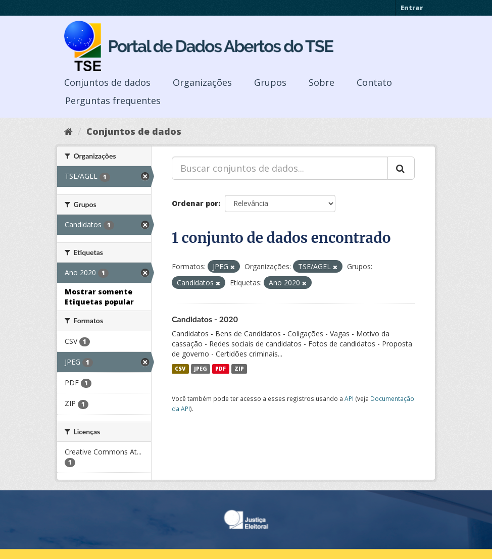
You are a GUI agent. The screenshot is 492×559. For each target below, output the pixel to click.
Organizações (202, 82)
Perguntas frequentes (113, 100)
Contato (374, 82)
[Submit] (401, 168)
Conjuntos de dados (107, 82)
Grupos (270, 82)
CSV (180, 368)
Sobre (321, 82)
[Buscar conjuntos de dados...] (280, 168)
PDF (220, 368)
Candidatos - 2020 (205, 319)
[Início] (68, 131)
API (349, 398)
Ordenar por (195, 203)
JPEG (200, 368)
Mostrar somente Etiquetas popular (99, 297)
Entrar (412, 7)
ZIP (239, 368)
